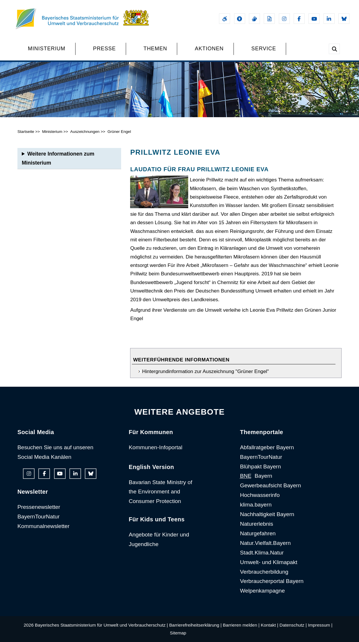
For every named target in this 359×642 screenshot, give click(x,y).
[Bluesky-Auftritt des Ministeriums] (343, 18)
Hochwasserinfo (260, 495)
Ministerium (52, 131)
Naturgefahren (258, 533)
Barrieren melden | (241, 625)
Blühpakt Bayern (260, 466)
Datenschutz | (293, 625)
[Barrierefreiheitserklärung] (224, 18)
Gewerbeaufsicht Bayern (270, 485)
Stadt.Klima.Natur (261, 553)
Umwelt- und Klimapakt (268, 562)
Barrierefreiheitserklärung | (195, 625)
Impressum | (320, 625)
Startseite (25, 131)
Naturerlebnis (256, 524)
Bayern (256, 476)
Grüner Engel (119, 131)
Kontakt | (269, 625)
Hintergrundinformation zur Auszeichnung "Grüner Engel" (205, 371)
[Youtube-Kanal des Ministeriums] (313, 18)
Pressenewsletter (38, 507)
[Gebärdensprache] (254, 18)
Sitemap (178, 632)
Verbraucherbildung (264, 572)
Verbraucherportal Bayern (272, 581)
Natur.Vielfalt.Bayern (265, 543)
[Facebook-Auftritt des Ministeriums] (299, 18)
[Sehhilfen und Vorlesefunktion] (239, 18)
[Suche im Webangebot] (334, 49)
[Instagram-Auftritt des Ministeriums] (284, 18)
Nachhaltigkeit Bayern (267, 514)
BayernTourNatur (38, 516)
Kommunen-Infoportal (155, 447)
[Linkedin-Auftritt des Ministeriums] (329, 18)
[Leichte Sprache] (269, 18)
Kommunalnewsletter (43, 526)
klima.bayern (256, 505)
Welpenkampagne (262, 591)
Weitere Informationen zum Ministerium (58, 158)
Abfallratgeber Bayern (267, 447)
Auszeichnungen (85, 131)
